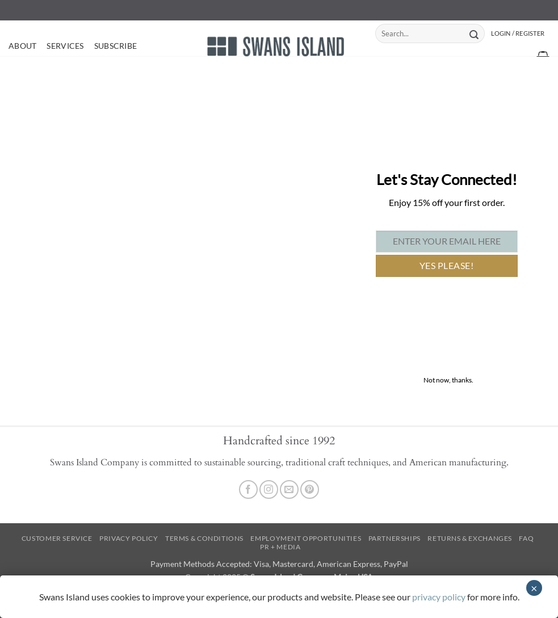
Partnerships (394, 538)
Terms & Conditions (204, 538)
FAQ (526, 538)
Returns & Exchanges (469, 538)
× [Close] (534, 588)
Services (65, 46)
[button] (517, 33)
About (22, 46)
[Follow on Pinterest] (309, 489)
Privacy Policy (128, 538)
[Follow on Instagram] (268, 489)
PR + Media (280, 547)
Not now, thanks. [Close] (448, 380)
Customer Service (57, 538)
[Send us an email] (289, 489)
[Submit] (474, 33)
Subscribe (115, 46)
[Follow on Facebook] (248, 489)
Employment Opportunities (305, 538)
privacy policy (438, 596)
